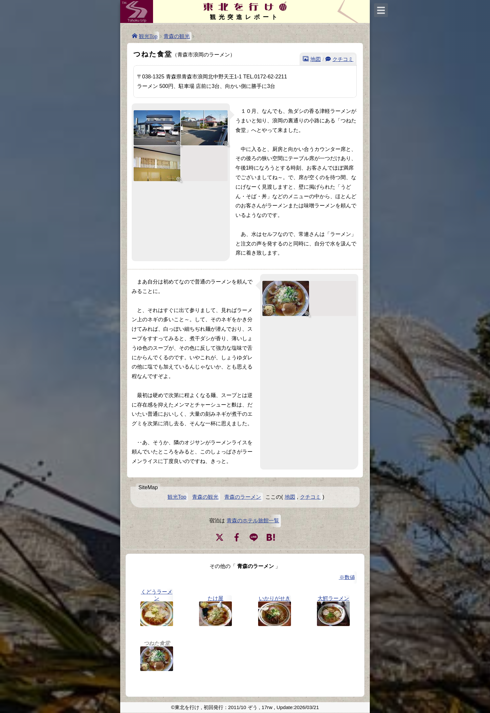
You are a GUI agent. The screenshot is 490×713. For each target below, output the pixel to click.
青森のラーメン (242, 497)
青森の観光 (177, 36)
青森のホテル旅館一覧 (253, 520)
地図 (315, 58)
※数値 (347, 577)
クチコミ (342, 58)
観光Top (148, 35)
